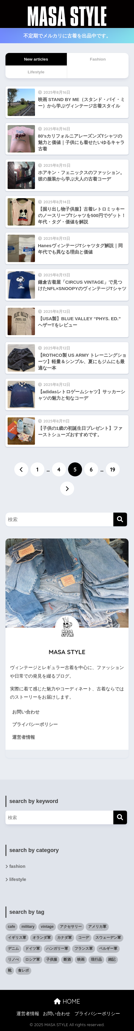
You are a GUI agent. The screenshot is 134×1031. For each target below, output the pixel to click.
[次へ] (67, 489)
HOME (67, 1001)
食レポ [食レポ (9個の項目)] (23, 970)
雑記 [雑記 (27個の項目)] (111, 959)
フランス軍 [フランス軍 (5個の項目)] (83, 948)
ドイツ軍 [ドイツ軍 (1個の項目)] (32, 948)
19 (112, 469)
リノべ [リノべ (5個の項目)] (13, 959)
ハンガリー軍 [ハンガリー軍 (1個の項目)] (57, 948)
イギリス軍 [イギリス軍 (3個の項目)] (17, 937)
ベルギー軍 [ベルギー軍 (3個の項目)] (108, 948)
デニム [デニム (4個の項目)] (13, 948)
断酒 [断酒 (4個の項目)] (67, 959)
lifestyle (17, 879)
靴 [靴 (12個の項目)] (10, 970)
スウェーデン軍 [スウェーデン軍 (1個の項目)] (108, 937)
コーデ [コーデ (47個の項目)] (83, 937)
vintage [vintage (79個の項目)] (47, 926)
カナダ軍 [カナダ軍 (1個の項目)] (64, 937)
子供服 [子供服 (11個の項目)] (51, 959)
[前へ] (21, 469)
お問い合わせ (26, 712)
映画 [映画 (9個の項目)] (80, 959)
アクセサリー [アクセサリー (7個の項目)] (71, 926)
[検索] (120, 519)
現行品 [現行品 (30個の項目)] (96, 959)
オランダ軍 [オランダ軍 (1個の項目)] (42, 937)
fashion (17, 866)
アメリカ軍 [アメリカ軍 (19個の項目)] (97, 926)
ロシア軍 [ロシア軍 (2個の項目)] (32, 959)
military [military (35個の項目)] (28, 926)
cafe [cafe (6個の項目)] (11, 926)
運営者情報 (23, 737)
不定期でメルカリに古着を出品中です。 (67, 35)
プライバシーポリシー (35, 724)
